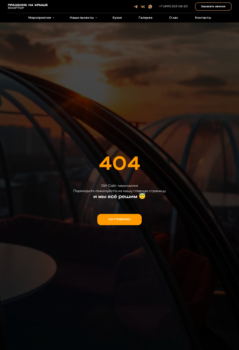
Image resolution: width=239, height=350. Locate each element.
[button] (213, 6)
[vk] (143, 6)
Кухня (117, 17)
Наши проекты (82, 17)
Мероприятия (40, 17)
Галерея (145, 17)
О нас (173, 17)
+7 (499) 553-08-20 (173, 6)
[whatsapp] (150, 6)
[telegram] (135, 6)
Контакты (203, 17)
